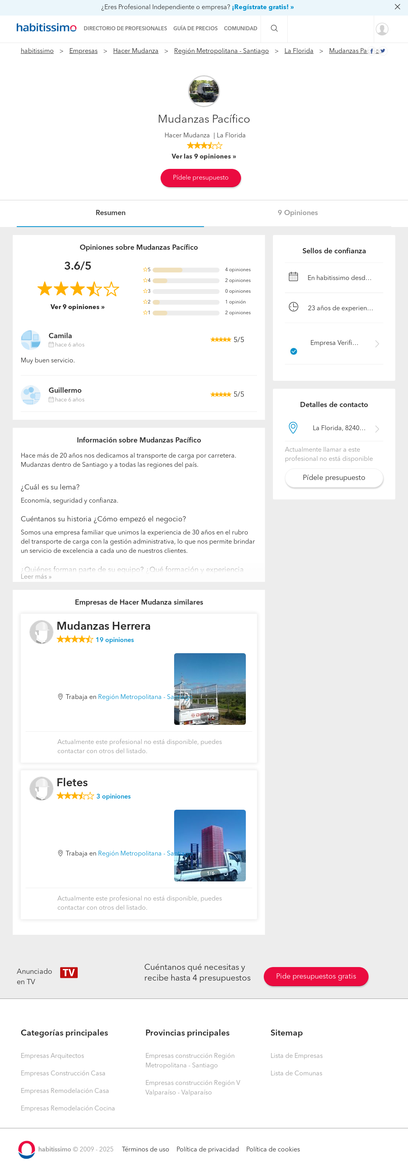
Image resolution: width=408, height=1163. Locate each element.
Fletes (72, 783)
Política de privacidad (208, 1150)
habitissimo (37, 51)
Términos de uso (145, 1150)
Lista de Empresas (297, 1056)
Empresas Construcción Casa (63, 1074)
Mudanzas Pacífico (355, 51)
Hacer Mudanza (136, 51)
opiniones (115, 640)
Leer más (34, 577)
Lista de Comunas (296, 1074)
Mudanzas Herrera (104, 626)
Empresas (83, 51)
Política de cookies (273, 1150)
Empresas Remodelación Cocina (68, 1109)
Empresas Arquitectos (52, 1056)
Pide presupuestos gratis (316, 976)
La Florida (299, 51)
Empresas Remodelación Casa (65, 1091)
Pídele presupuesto (201, 178)
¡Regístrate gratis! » (263, 7)
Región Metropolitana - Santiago (221, 51)
